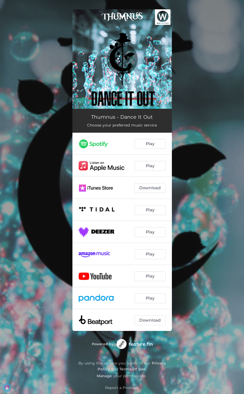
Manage (104, 375)
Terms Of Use (132, 369)
